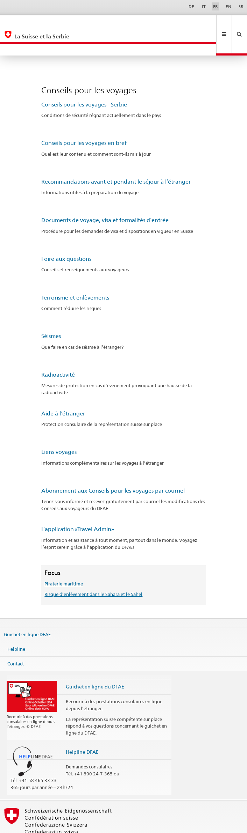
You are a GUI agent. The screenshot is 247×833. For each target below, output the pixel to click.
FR (215, 6)
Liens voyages (59, 428)
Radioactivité (58, 351)
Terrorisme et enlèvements (75, 274)
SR (241, 6)
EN (228, 6)
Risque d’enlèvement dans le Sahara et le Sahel (93, 571)
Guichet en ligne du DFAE (95, 663)
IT (204, 6)
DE (191, 6)
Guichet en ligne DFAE (27, 611)
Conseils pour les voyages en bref (84, 119)
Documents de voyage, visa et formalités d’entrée (105, 196)
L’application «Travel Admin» (77, 505)
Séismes (51, 312)
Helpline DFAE (82, 728)
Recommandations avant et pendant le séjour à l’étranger (116, 158)
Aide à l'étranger (63, 390)
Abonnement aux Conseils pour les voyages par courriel (113, 467)
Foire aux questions (66, 235)
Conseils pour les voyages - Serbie (84, 81)
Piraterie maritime (63, 560)
